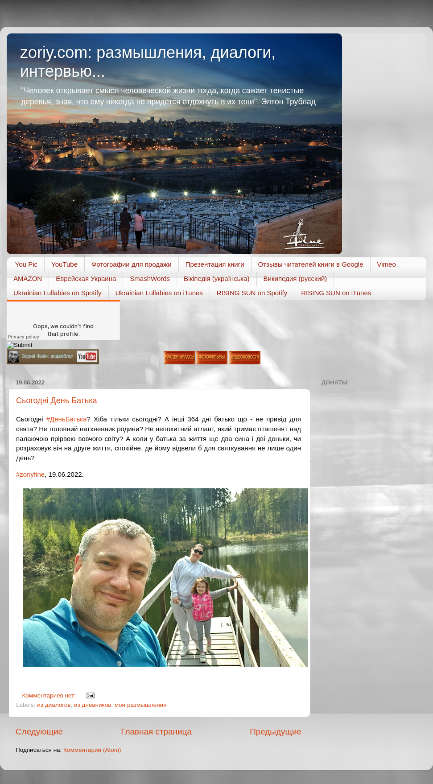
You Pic (26, 264)
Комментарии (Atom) (92, 750)
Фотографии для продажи (131, 264)
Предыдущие (275, 731)
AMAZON (27, 278)
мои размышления (141, 704)
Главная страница (156, 731)
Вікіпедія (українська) (216, 278)
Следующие (39, 731)
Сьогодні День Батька (56, 400)
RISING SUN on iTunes (336, 293)
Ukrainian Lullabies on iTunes (159, 293)
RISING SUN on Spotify (252, 293)
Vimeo (386, 264)
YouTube (64, 264)
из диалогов (53, 704)
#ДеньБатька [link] (66, 419)
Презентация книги (215, 264)
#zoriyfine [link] (30, 474)
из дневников (92, 704)
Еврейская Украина (86, 278)
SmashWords (150, 278)
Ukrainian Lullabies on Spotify (57, 293)
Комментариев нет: (50, 695)
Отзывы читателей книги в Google (310, 264)
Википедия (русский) (295, 278)
